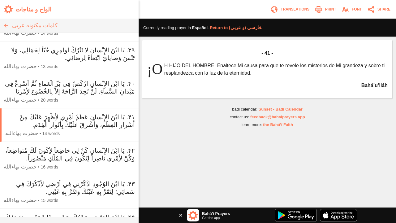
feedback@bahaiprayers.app (277, 117)
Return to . (236, 27)
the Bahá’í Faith (278, 124)
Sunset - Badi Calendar (280, 109)
